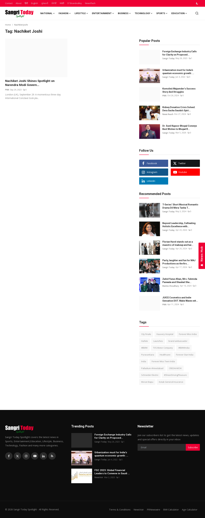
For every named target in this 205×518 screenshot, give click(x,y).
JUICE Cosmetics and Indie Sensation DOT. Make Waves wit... (180, 299)
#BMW (144, 347)
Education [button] (179, 13)
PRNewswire (152, 509)
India (143, 361)
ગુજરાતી (44, 3)
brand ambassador (177, 341)
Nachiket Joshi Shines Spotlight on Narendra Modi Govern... (30, 83)
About (18, 3)
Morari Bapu (147, 381)
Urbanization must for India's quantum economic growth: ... (178, 72)
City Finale (146, 334)
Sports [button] (162, 13)
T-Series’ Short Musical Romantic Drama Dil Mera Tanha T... (180, 206)
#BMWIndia (183, 347)
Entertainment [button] (103, 13)
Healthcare (165, 354)
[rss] (52, 456)
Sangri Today (168, 58)
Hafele (144, 341)
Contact (8, 3)
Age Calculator (189, 509)
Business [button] (124, 13)
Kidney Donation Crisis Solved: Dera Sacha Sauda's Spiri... (178, 109)
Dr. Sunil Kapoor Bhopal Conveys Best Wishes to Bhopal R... (179, 127)
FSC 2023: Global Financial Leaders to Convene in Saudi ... (112, 472)
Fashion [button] (65, 13)
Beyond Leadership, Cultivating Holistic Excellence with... (179, 225)
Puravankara (147, 354)
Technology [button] (143, 13)
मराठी (62, 3)
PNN (7, 89)
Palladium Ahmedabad (152, 368)
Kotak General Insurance (171, 381)
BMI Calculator (171, 509)
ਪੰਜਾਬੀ (54, 3)
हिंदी (26, 3)
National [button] (47, 13)
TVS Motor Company (163, 347)
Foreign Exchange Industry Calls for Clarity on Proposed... (179, 53)
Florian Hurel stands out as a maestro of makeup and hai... (177, 243)
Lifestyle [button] (81, 13)
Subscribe (193, 447)
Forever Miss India (188, 334)
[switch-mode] (197, 3)
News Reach (167, 114)
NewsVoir (98, 477)
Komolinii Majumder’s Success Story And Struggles (179, 90)
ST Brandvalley (74, 3)
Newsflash (90, 3)
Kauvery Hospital (165, 334)
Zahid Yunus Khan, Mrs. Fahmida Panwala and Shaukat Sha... (179, 280)
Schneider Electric (149, 375)
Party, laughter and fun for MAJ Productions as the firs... (178, 262)
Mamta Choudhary (170, 285)
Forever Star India (184, 354)
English (34, 3)
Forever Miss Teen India (163, 361)
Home (8, 24)
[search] (197, 13)
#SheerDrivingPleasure (175, 375)
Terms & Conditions (118, 509)
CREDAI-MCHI (175, 368)
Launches (158, 341)
